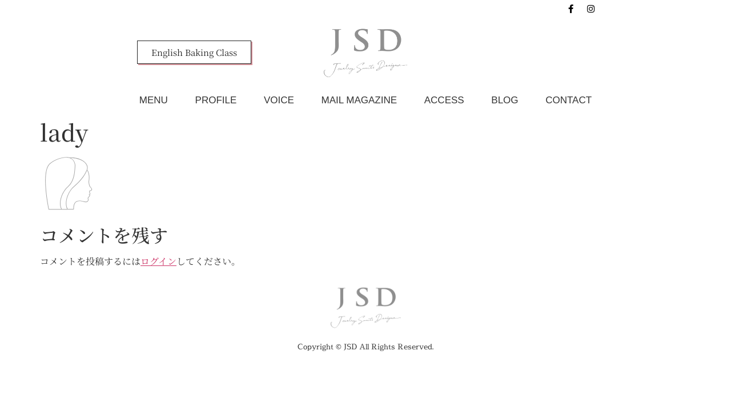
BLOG (504, 100)
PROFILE (216, 100)
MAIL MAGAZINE (359, 100)
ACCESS (444, 100)
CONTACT (568, 100)
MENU (153, 100)
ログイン (158, 261)
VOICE (279, 100)
